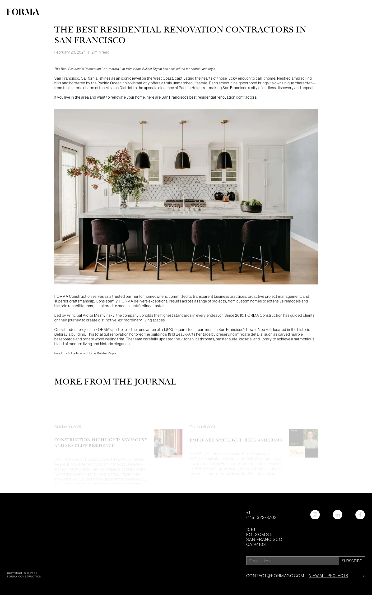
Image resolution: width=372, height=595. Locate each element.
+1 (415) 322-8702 (261, 515)
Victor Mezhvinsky (99, 315)
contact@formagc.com (275, 575)
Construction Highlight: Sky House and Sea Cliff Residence (100, 447)
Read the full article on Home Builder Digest (86, 353)
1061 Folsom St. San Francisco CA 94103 (264, 537)
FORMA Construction (73, 296)
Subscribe (352, 560)
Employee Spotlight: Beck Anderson (236, 444)
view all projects (328, 575)
